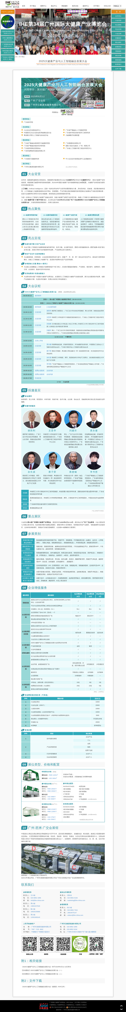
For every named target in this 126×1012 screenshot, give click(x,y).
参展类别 (118, 47)
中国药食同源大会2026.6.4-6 (8, 32)
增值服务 (118, 51)
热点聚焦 (118, 25)
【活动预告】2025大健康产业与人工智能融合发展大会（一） (42, 970)
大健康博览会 (61, 1005)
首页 (23, 6)
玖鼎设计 (84, 1005)
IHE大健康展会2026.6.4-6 (7, 39)
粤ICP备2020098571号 (57, 1007)
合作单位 (118, 16)
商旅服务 (65, 6)
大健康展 (77, 1005)
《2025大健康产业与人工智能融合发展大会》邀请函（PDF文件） (43, 986)
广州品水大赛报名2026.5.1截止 (8, 58)
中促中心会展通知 (8, 12)
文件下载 (118, 69)
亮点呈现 (118, 29)
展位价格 (118, 55)
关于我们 (96, 6)
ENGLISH (107, 6)
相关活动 (75, 6)
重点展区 (118, 42)
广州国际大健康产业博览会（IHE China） (61, 1002)
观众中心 (54, 6)
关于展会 (33, 6)
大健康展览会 (70, 1005)
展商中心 (43, 6)
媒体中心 (86, 6)
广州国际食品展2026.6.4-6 (7, 45)
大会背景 (118, 20)
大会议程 (118, 33)
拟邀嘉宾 (118, 38)
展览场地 (118, 60)
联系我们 (118, 64)
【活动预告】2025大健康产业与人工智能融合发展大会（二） (42, 974)
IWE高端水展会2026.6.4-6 (7, 52)
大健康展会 (52, 1005)
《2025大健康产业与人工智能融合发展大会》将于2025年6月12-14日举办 (46, 967)
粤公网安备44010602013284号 (76, 1007)
